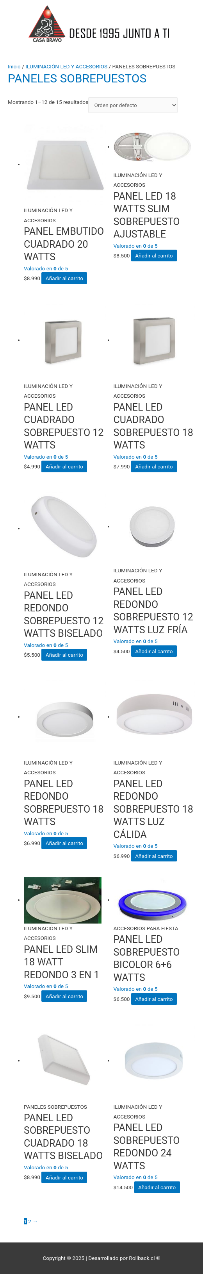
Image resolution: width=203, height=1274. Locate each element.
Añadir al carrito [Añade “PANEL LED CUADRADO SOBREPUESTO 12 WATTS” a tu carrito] (64, 466)
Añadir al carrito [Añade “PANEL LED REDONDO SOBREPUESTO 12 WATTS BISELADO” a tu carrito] (64, 655)
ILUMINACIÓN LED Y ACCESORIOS (66, 66)
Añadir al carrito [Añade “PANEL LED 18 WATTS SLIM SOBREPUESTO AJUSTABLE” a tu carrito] (154, 255)
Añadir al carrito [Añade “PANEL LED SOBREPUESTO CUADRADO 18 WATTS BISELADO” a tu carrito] (64, 1177)
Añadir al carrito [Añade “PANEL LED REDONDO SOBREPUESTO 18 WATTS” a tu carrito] (64, 843)
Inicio (14, 66)
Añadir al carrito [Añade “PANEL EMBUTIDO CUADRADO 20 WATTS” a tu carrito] (64, 278)
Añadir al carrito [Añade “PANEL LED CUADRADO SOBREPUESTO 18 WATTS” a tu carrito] (154, 466)
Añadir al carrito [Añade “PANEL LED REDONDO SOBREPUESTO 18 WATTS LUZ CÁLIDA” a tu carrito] (154, 856)
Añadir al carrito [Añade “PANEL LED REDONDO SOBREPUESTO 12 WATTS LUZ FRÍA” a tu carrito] (154, 651)
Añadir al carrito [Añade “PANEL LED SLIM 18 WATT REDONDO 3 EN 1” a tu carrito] (64, 996)
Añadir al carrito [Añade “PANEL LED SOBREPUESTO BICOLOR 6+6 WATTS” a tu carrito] (154, 999)
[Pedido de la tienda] (133, 105)
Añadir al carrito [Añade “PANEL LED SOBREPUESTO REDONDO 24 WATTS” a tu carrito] (157, 1187)
